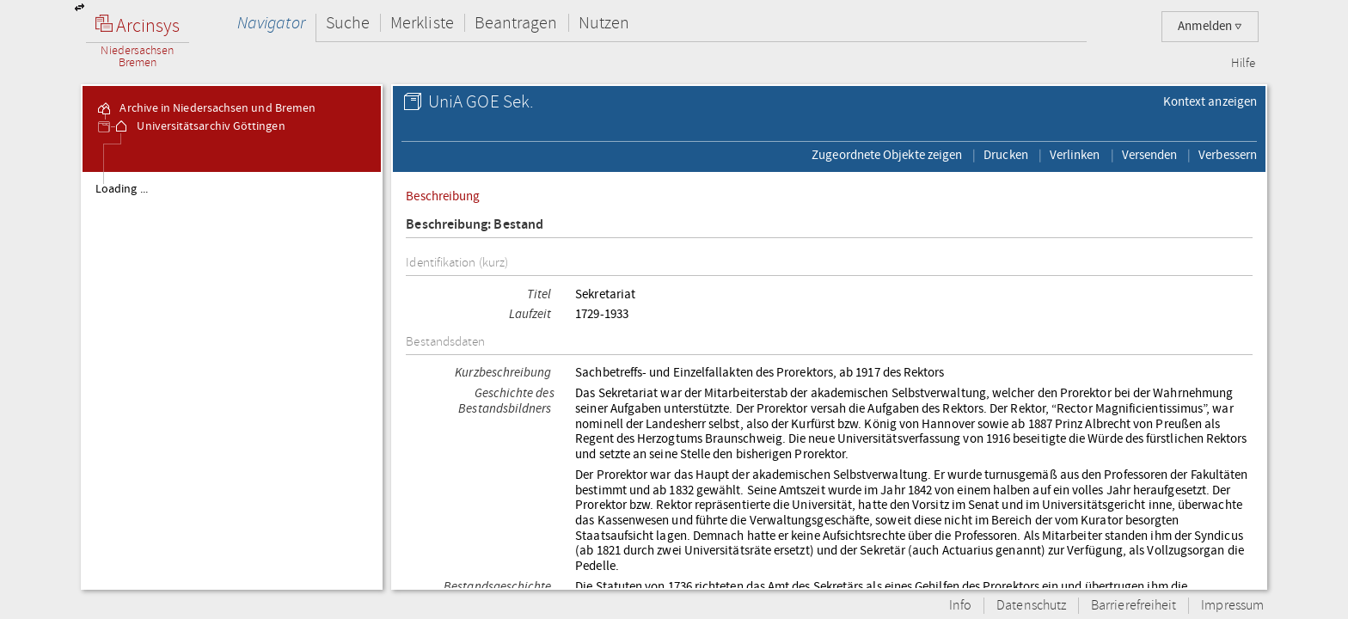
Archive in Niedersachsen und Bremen (205, 108)
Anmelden (1210, 26)
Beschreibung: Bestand (474, 225)
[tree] (232, 380)
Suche (348, 23)
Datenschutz (1031, 606)
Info (960, 606)
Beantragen (516, 23)
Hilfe (1243, 63)
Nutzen (604, 23)
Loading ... (121, 189)
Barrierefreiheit (1133, 606)
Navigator (271, 23)
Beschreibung (443, 196)
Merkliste (422, 23)
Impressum (1232, 606)
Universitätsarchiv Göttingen (199, 126)
